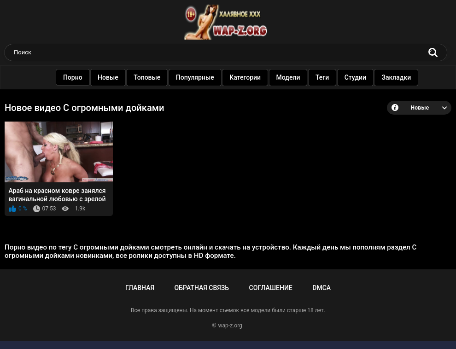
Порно (72, 77)
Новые (108, 77)
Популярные (194, 77)
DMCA (321, 287)
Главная (139, 287)
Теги (322, 77)
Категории (245, 77)
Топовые (147, 77)
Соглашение (270, 287)
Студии (355, 77)
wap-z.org (230, 325)
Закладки (396, 77)
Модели (288, 77)
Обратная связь (202, 287)
